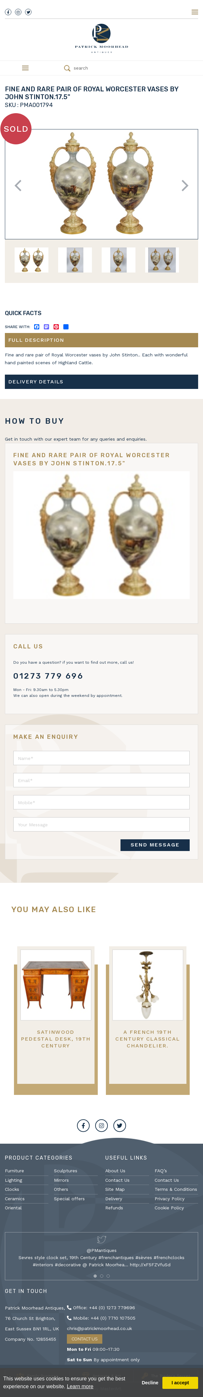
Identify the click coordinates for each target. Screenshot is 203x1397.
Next (182, 185)
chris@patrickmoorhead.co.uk (99, 1328)
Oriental (13, 1207)
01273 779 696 (48, 676)
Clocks (12, 1189)
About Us (115, 1170)
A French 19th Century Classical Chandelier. (147, 1039)
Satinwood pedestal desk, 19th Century (56, 1039)
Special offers (69, 1198)
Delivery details (35, 382)
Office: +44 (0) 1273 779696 (101, 1307)
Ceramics (15, 1198)
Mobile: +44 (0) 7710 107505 (101, 1318)
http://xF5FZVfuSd (150, 1264)
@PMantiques (102, 1250)
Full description (36, 340)
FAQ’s (161, 1170)
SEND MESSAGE (155, 845)
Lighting (13, 1180)
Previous (20, 185)
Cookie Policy (169, 1207)
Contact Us (117, 1180)
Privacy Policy (169, 1198)
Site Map (115, 1189)
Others (61, 1189)
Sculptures (65, 1170)
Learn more (80, 1386)
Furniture (14, 1170)
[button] (95, 1276)
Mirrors (61, 1180)
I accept (180, 1382)
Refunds (114, 1207)
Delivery (113, 1198)
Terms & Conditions (176, 1189)
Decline (150, 1382)
